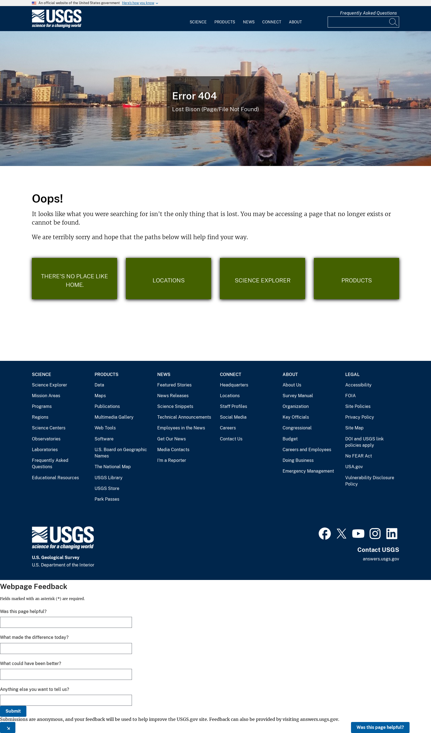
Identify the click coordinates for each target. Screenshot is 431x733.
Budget (290, 439)
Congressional (297, 427)
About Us (292, 385)
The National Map (113, 466)
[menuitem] (198, 18)
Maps (100, 395)
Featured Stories (174, 385)
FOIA (350, 395)
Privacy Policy (359, 417)
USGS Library (109, 477)
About (295, 22)
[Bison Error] (215, 98)
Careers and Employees (307, 449)
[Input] (363, 22)
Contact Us (231, 439)
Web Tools (105, 427)
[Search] (393, 22)
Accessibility (358, 385)
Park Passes (107, 499)
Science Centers (48, 427)
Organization (296, 406)
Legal (352, 374)
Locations (230, 395)
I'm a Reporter (171, 460)
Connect (271, 22)
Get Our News (171, 439)
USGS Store (107, 488)
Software (104, 439)
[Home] (56, 26)
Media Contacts (173, 449)
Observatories (46, 439)
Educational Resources (55, 477)
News (249, 22)
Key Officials (296, 417)
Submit (13, 711)
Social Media (233, 417)
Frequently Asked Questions (368, 13)
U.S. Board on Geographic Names (121, 453)
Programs (42, 406)
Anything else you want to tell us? (34, 689)
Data (99, 385)
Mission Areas (46, 395)
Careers (228, 427)
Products (224, 22)
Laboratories (45, 449)
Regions (40, 417)
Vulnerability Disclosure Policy (369, 481)
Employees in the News (181, 427)
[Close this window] (7, 727)
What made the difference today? (34, 637)
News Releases (173, 395)
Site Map (354, 427)
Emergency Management (308, 471)
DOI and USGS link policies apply (364, 442)
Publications (107, 406)
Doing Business (298, 460)
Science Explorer (49, 385)
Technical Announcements (184, 417)
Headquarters (234, 385)
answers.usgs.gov (381, 559)
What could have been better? (30, 663)
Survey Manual (298, 395)
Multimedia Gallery (114, 417)
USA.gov (354, 466)
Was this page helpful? (380, 727)
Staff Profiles (233, 406)
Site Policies (358, 406)
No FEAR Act (358, 456)
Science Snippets (175, 406)
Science (198, 22)
